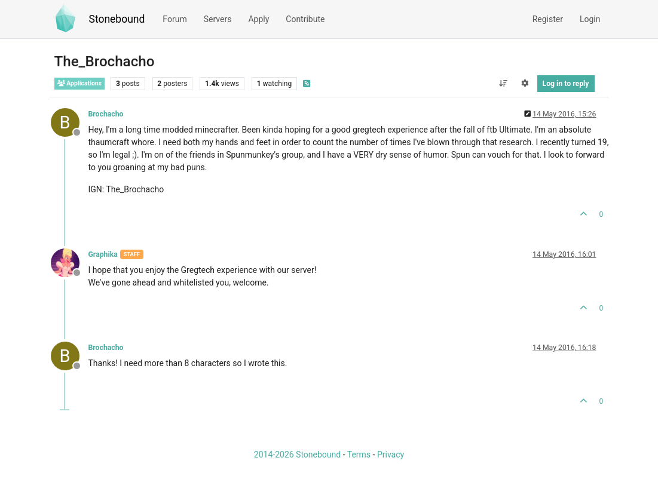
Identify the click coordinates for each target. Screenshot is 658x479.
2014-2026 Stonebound (297, 454)
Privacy (390, 454)
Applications (79, 83)
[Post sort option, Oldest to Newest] (503, 83)
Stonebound (117, 19)
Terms (359, 454)
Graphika (103, 254)
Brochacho (106, 114)
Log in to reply (566, 83)
